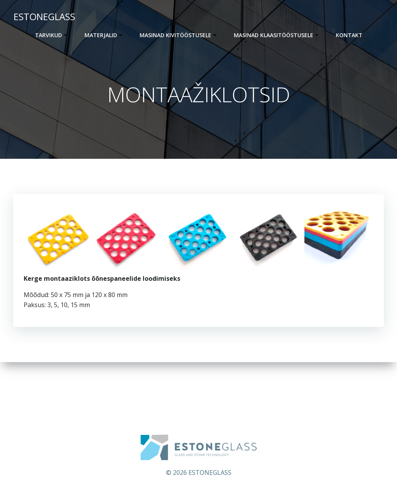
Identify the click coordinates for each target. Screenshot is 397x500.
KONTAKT (349, 35)
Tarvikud (52, 35)
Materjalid (104, 35)
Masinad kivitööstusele (179, 35)
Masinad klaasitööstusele (277, 35)
